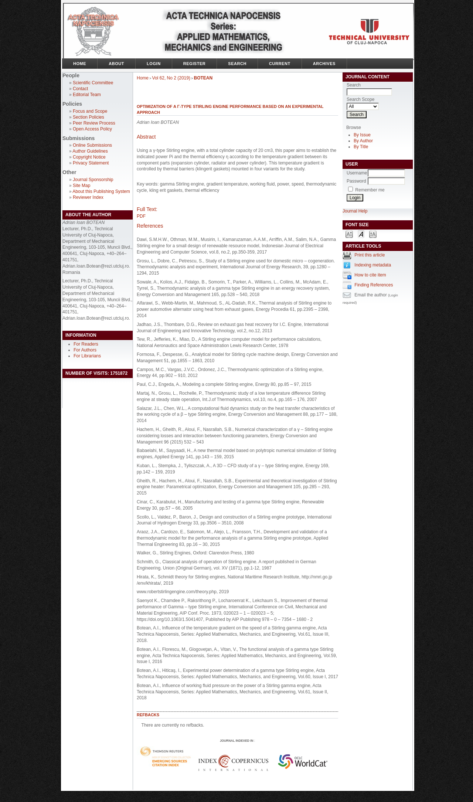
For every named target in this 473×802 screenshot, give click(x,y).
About (116, 63)
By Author (363, 140)
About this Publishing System (101, 191)
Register (194, 63)
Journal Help (355, 211)
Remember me (369, 190)
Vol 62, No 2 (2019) (171, 78)
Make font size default (361, 234)
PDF (141, 216)
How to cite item (370, 275)
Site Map (81, 185)
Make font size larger (373, 234)
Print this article (369, 255)
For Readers (86, 344)
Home (79, 63)
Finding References (373, 285)
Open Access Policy (92, 129)
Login (154, 63)
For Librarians (87, 355)
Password (356, 181)
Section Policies (88, 117)
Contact (80, 88)
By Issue (362, 134)
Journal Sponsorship (93, 179)
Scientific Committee (93, 82)
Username (357, 173)
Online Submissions (92, 145)
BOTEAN (203, 78)
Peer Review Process (94, 123)
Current (279, 63)
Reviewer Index (88, 197)
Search (237, 63)
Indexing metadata (372, 265)
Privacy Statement (91, 163)
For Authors (85, 350)
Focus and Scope (90, 111)
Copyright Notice (89, 157)
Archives (324, 63)
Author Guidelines (90, 151)
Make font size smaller (349, 234)
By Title (361, 146)
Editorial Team (87, 94)
